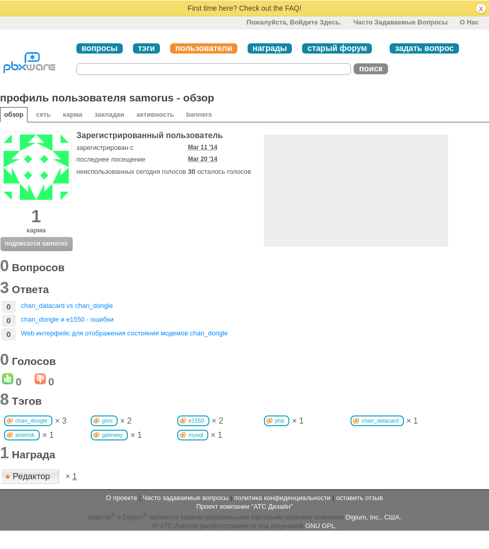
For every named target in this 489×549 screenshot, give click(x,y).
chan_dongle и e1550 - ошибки (67, 319)
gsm (107, 420)
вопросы (100, 48)
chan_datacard (380, 420)
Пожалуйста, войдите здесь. (294, 22)
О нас (469, 22)
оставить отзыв (359, 498)
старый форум (337, 48)
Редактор (28, 476)
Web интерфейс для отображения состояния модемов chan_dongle (124, 333)
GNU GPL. (321, 526)
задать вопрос (424, 48)
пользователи (203, 48)
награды (270, 48)
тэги (146, 48)
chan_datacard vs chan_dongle (67, 305)
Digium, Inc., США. (373, 517)
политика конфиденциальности (282, 498)
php (279, 420)
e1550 (196, 420)
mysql (195, 435)
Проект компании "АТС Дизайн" (244, 506)
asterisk (25, 435)
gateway (112, 435)
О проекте (121, 498)
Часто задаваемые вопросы (401, 22)
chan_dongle (31, 420)
